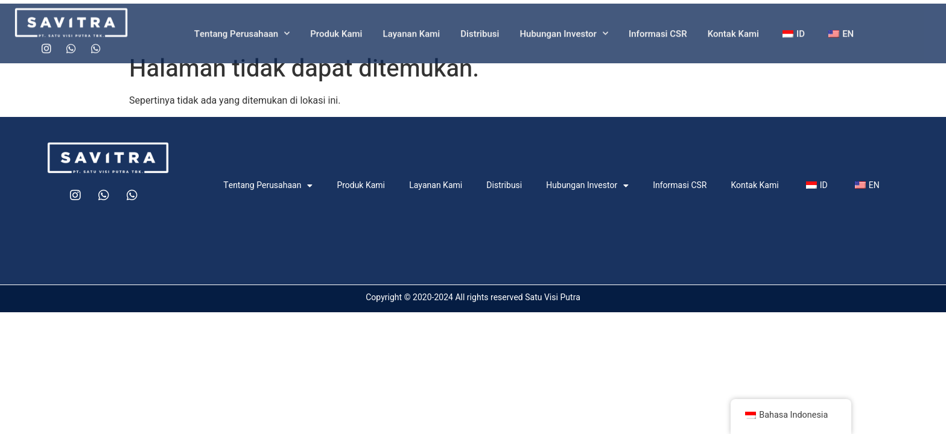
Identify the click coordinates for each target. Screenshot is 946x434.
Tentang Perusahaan (242, 38)
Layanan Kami (411, 38)
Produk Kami (336, 38)
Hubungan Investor (563, 38)
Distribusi (479, 38)
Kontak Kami (733, 38)
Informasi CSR (658, 38)
